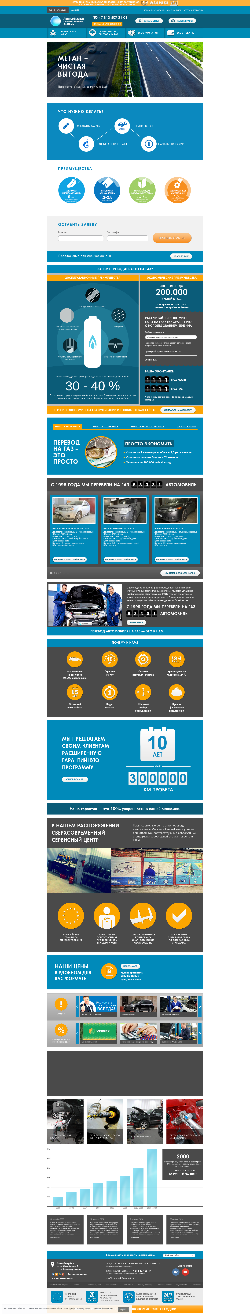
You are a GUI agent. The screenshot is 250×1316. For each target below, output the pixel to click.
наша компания (186, 597)
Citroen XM (77, 1285)
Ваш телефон (113, 232)
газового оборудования (121, 4)
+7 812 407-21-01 (153, 1263)
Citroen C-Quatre (94, 1285)
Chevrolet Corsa (199, 1285)
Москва (75, 10)
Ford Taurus (128, 1285)
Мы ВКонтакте (174, 10)
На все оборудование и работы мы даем (147, 1296)
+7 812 (113, 18)
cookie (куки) (68, 1308)
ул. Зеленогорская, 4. (70, 1269)
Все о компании (148, 32)
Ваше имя (62, 232)
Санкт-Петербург (57, 10)
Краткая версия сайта (62, 1277)
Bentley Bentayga (145, 1285)
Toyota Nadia (181, 1285)
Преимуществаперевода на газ (108, 33)
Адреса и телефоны (193, 10)
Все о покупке (185, 32)
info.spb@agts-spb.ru (124, 1278)
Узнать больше (181, 256)
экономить (130, 1255)
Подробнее (51, 1214)
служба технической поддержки (185, 1296)
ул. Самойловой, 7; (69, 1266)
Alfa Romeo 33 (112, 1285)
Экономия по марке (58, 1285)
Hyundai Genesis (164, 1285)
